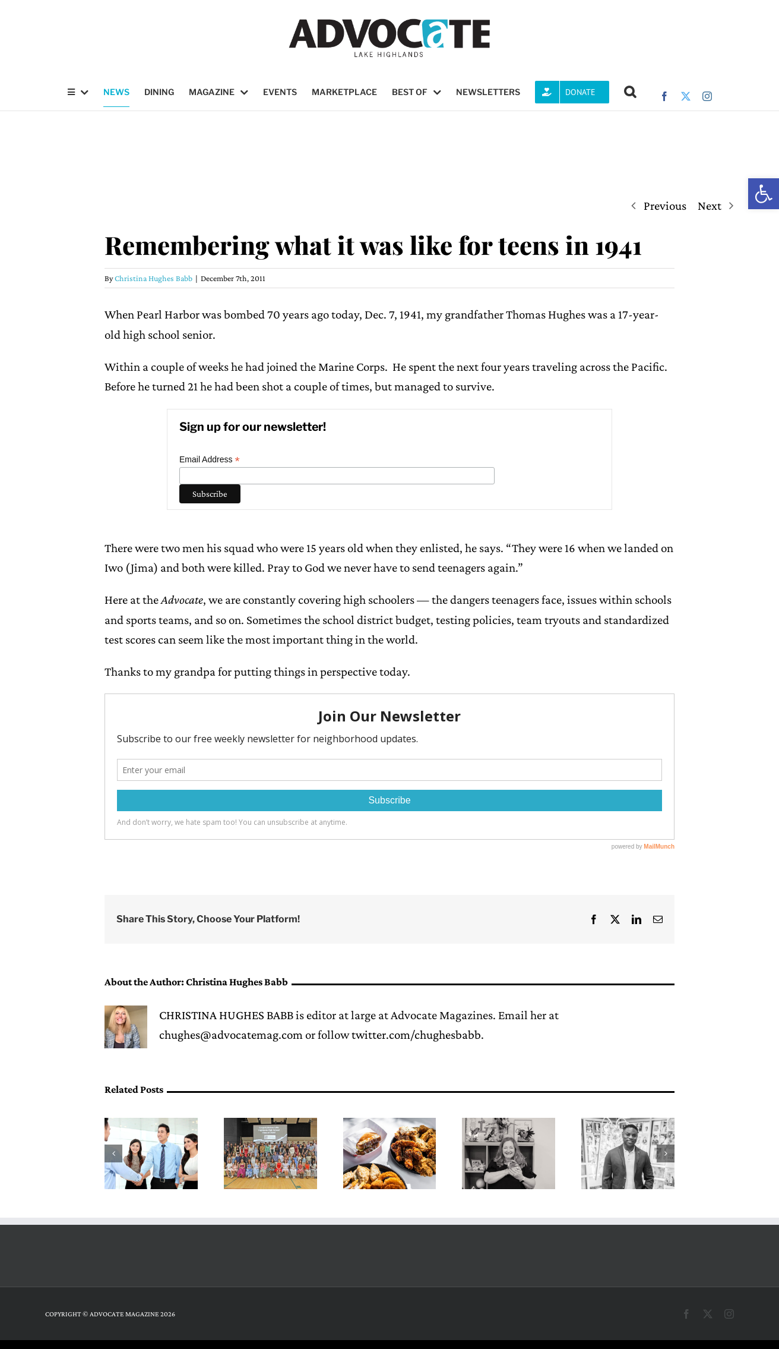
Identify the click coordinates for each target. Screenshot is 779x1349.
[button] (763, 193)
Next (709, 205)
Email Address (209, 459)
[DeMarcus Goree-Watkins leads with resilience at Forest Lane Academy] (627, 1125)
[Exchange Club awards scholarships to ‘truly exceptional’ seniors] (270, 1125)
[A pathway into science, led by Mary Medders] (508, 1125)
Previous (665, 205)
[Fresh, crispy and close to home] (389, 1125)
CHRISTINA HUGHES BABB (226, 1015)
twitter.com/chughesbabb (416, 1034)
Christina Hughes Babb (153, 278)
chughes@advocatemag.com (231, 1034)
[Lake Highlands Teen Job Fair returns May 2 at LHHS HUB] (151, 1125)
